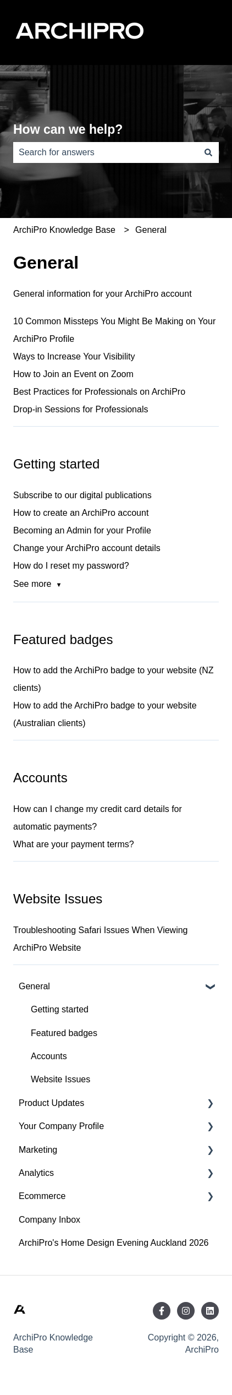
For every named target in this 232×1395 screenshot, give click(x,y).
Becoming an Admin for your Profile (82, 530)
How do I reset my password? (71, 565)
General (151, 230)
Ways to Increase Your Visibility (74, 356)
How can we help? (68, 129)
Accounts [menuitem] (49, 1056)
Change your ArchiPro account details (87, 548)
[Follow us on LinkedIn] (210, 1311)
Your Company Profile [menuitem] (61, 1126)
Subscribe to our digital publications (82, 495)
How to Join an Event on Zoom (73, 374)
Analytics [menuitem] (36, 1173)
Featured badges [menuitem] (64, 1033)
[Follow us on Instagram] (186, 1311)
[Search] (208, 152)
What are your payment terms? (73, 844)
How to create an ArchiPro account (80, 512)
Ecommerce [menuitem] (42, 1196)
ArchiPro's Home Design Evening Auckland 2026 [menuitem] (113, 1242)
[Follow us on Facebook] (161, 1311)
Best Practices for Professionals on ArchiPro (99, 391)
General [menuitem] (34, 986)
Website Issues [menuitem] (60, 1079)
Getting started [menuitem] (60, 1009)
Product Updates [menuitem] (51, 1103)
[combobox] (105, 152)
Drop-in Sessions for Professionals (80, 409)
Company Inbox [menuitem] (49, 1219)
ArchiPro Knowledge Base (64, 230)
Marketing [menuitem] (38, 1149)
